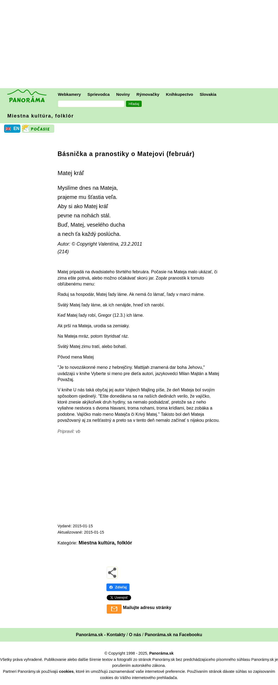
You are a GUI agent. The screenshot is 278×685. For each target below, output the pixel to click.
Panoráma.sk (161, 653)
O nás (135, 634)
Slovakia (208, 94)
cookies (66, 671)
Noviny (123, 94)
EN (16, 128)
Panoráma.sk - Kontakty (100, 634)
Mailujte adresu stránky (147, 607)
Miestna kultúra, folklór (40, 116)
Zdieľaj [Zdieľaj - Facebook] (118, 587)
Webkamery (69, 94)
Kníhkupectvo (179, 94)
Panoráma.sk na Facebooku (173, 634)
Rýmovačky (148, 94)
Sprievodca (98, 94)
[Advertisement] (140, 45)
